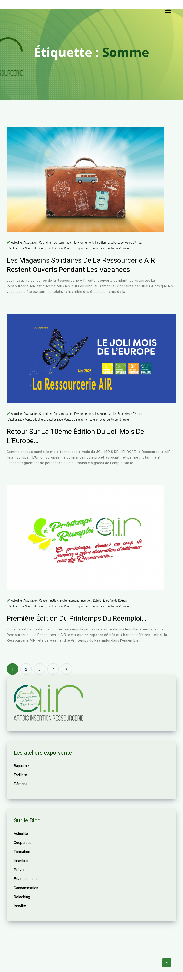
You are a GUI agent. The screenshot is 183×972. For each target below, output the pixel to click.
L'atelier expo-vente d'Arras (124, 242)
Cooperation (23, 842)
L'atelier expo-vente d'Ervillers (26, 248)
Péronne (20, 784)
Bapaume (21, 766)
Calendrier (45, 242)
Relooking (22, 897)
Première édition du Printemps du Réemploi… (76, 618)
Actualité (16, 242)
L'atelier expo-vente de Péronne (109, 248)
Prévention (22, 870)
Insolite (20, 906)
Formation (22, 851)
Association (30, 242)
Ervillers (20, 775)
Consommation (63, 242)
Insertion (100, 242)
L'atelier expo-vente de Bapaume (67, 248)
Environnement (83, 242)
